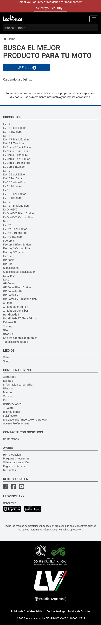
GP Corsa (9, 283)
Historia (8, 388)
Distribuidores (11, 411)
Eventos (8, 380)
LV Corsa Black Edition (16, 158)
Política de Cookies (79, 611)
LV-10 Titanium (12, 186)
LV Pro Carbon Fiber (15, 232)
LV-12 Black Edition (14, 193)
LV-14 (6, 123)
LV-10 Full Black (12, 178)
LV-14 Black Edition (14, 127)
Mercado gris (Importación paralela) (25, 419)
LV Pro (7, 225)
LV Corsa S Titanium (15, 155)
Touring (7, 326)
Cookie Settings (55, 611)
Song (6, 361)
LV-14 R (8, 135)
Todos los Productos (15, 341)
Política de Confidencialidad (27, 611)
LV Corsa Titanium (14, 166)
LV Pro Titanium (12, 236)
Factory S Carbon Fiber (17, 248)
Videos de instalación (16, 462)
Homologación (12, 454)
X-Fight (7, 302)
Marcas (7, 392)
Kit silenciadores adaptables (20, 337)
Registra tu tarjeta (14, 466)
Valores (7, 396)
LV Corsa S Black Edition (17, 147)
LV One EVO (10, 209)
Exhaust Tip (10, 322)
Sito (5, 330)
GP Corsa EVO (12, 295)
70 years (8, 407)
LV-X (6, 279)
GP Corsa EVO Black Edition (20, 299)
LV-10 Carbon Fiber (14, 182)
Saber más (9, 503)
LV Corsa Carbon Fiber (16, 162)
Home (9, 39)
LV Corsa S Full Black (15, 151)
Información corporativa (18, 384)
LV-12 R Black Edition (16, 205)
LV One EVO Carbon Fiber (18, 217)
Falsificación (10, 415)
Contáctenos (11, 439)
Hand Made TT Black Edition (20, 318)
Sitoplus (8, 334)
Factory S (9, 240)
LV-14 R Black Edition (16, 139)
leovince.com (33, 618)
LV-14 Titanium (12, 131)
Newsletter (9, 470)
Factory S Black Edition (17, 244)
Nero (6, 221)
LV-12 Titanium (12, 197)
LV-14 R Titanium (13, 143)
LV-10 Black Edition (14, 174)
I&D (5, 400)
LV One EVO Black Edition (18, 213)
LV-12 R (8, 201)
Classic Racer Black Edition (19, 271)
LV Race (8, 256)
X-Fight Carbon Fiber (15, 310)
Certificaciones (12, 404)
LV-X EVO (9, 275)
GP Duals (8, 260)
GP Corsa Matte (12, 291)
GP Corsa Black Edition (17, 287)
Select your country (50, 8)
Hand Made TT (12, 314)
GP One (7, 264)
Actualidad (9, 376)
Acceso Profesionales (16, 423)
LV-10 (6, 170)
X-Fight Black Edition (15, 306)
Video (6, 357)
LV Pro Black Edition (15, 229)
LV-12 (6, 190)
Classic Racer (11, 267)
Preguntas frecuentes (16, 458)
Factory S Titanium (14, 252)
